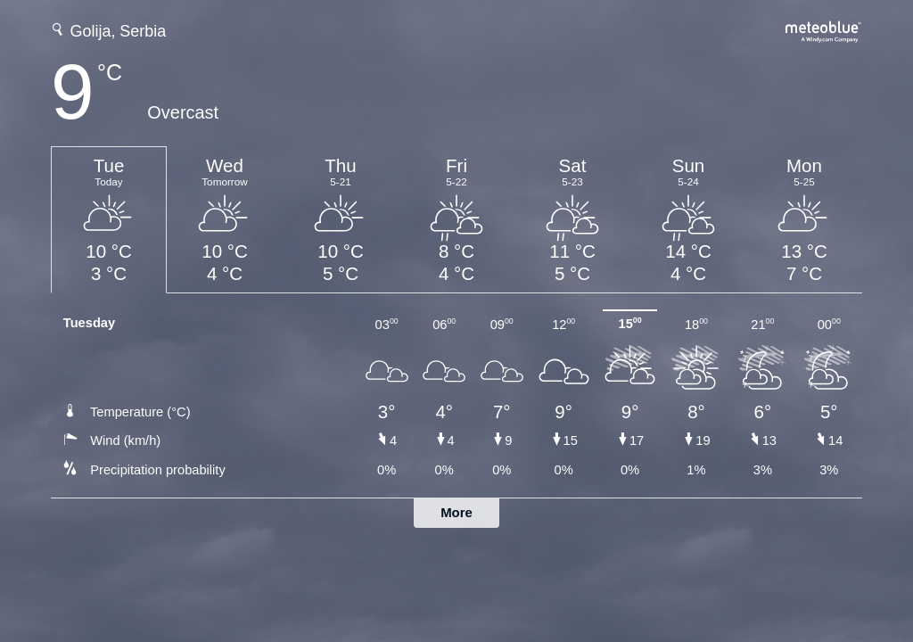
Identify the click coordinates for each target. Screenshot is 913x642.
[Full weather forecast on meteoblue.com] (824, 30)
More (456, 512)
